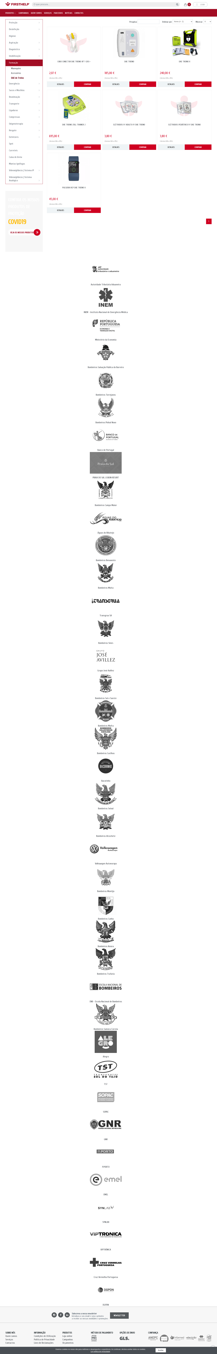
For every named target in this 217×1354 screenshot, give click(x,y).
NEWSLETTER (119, 1315)
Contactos (78, 12)
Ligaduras (25, 110)
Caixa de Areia (15, 157)
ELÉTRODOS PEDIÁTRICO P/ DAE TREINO (184, 124)
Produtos (10, 12)
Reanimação (25, 97)
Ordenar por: (167, 22)
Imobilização (25, 56)
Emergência (25, 83)
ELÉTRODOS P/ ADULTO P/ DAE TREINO (129, 124)
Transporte (25, 103)
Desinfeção (25, 29)
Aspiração (25, 42)
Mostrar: (199, 22)
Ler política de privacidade (100, 1351)
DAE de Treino (17, 78)
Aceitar (161, 1350)
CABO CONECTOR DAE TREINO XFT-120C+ (73, 61)
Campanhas (24, 12)
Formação (25, 62)
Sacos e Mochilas (25, 90)
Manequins (16, 68)
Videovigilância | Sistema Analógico (25, 179)
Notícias (68, 12)
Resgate (25, 130)
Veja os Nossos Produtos (22, 232)
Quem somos (36, 12)
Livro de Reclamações (43, 1343)
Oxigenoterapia (25, 123)
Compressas (25, 117)
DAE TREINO (129, 61)
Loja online (67, 1336)
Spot (11, 143)
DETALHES (60, 84)
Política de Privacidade (44, 1339)
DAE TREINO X (184, 61)
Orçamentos (67, 1343)
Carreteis (13, 150)
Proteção (25, 22)
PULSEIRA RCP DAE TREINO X (74, 187)
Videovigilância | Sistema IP (25, 170)
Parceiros (58, 12)
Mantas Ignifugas (17, 163)
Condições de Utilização (45, 1336)
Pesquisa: (133, 22)
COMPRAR (87, 84)
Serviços (48, 12)
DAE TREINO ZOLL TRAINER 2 (74, 124)
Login (200, 4)
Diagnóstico (25, 49)
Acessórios (16, 73)
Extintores (25, 137)
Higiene (12, 36)
